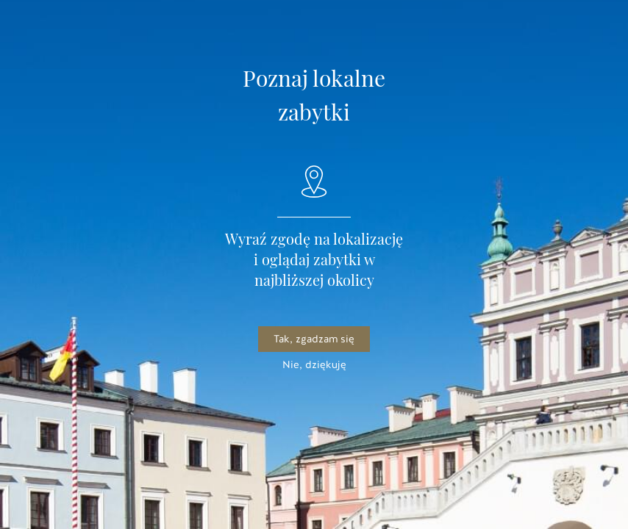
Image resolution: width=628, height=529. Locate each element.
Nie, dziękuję (314, 365)
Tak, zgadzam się (314, 339)
